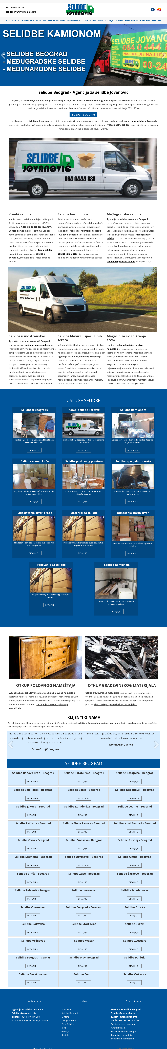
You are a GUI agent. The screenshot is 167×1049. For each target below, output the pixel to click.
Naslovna (11, 20)
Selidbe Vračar (84, 938)
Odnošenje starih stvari (132, 512)
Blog (100, 20)
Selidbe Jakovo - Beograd (34, 804)
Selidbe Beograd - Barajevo (84, 905)
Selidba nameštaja (116, 564)
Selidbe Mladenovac (134, 888)
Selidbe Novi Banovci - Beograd (134, 821)
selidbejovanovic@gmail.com (21, 11)
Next (163, 55)
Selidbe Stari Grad (84, 922)
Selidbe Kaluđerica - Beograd (84, 804)
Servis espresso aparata (123, 1021)
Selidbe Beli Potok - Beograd (34, 787)
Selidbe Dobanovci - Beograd (134, 787)
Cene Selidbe (90, 20)
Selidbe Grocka (134, 905)
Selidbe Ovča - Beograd (34, 838)
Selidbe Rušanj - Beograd (134, 838)
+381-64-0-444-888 (15, 7)
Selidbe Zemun (84, 972)
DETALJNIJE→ (35, 450)
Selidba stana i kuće (35, 461)
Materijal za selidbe (84, 512)
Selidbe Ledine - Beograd (134, 804)
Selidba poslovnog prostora (84, 461)
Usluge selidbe (74, 20)
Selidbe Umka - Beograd (134, 855)
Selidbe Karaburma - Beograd (84, 771)
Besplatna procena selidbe (32, 20)
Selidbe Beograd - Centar (34, 955)
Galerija (109, 20)
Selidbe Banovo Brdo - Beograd (34, 771)
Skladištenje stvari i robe (35, 512)
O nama (119, 20)
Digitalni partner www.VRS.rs (126, 1046)
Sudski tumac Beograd (122, 1036)
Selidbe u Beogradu (35, 410)
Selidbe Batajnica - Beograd (134, 771)
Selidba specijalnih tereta (132, 461)
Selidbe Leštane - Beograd (34, 821)
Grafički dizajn (118, 1025)
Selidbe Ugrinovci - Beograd (84, 855)
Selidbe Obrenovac (34, 905)
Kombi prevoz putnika (122, 1032)
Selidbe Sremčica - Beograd (34, 855)
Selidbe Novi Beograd (84, 955)
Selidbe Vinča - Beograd (34, 871)
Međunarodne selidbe (137, 20)
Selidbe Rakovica (34, 922)
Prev (3, 55)
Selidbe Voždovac (34, 938)
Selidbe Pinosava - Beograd (84, 838)
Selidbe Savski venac (34, 972)
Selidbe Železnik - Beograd (34, 888)
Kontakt (156, 20)
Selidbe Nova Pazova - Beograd (84, 821)
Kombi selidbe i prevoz (84, 410)
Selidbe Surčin (134, 922)
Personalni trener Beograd (124, 1029)
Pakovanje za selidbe (51, 564)
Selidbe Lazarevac (84, 888)
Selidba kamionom (132, 410)
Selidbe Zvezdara (134, 938)
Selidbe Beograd (56, 20)
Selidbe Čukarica (134, 972)
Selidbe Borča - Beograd (84, 787)
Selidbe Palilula (134, 955)
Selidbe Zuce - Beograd (84, 871)
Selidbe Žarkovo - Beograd (134, 871)
